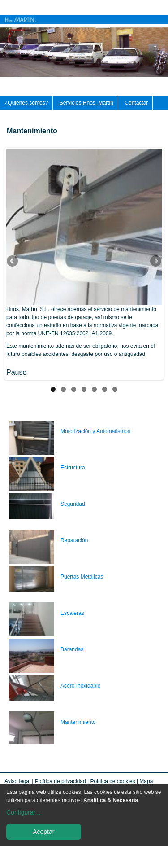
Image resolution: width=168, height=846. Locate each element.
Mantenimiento (78, 722)
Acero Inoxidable (80, 686)
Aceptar (43, 831)
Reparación (74, 540)
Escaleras (72, 613)
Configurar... (23, 812)
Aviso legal (17, 781)
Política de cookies (112, 781)
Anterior (13, 261)
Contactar (136, 103)
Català (164, 5)
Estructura (72, 468)
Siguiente (155, 261)
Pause (16, 372)
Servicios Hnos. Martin (86, 103)
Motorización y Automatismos (95, 431)
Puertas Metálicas (81, 577)
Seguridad (72, 504)
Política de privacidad (60, 781)
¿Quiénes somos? (26, 103)
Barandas (71, 649)
